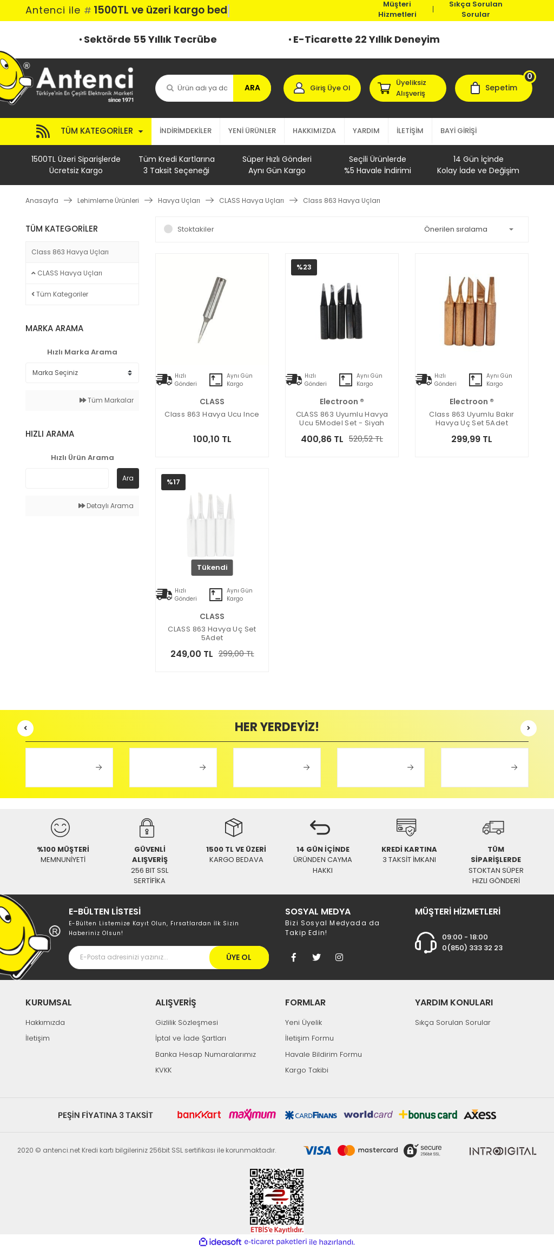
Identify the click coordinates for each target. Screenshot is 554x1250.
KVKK (163, 1070)
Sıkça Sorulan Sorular (476, 9)
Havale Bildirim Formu (323, 1054)
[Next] (528, 728)
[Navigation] (88, 131)
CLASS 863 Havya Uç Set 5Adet (212, 633)
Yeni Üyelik (303, 1022)
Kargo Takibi (306, 1070)
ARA (252, 87)
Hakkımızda (45, 1022)
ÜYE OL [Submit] (239, 957)
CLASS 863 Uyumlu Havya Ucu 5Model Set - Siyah (342, 418)
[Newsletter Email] (169, 957)
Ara (128, 478)
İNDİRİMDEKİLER (186, 131)
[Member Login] (322, 88)
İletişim (37, 1038)
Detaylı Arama (106, 505)
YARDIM (366, 131)
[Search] (213, 88)
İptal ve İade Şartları (190, 1038)
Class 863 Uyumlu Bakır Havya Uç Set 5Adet (472, 418)
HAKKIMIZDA (314, 131)
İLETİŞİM (410, 131)
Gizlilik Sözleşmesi (186, 1022)
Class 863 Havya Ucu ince (211, 414)
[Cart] (493, 88)
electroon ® (342, 401)
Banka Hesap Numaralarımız (205, 1054)
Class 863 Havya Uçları (341, 200)
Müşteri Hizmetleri (397, 9)
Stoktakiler (195, 229)
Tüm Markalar (107, 400)
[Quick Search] (67, 478)
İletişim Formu (309, 1038)
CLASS (212, 401)
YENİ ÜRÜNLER (252, 131)
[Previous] (25, 728)
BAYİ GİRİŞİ (458, 131)
